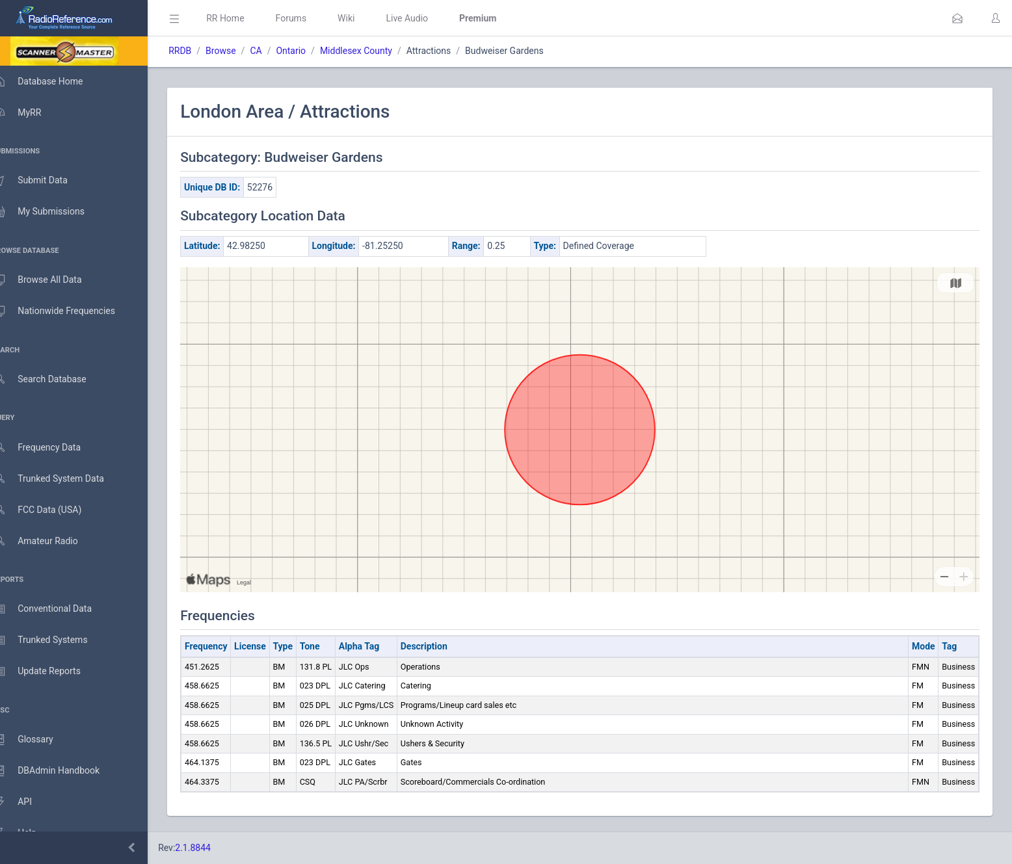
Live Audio (426, 18)
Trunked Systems (53, 640)
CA (274, 51)
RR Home (244, 18)
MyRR (30, 112)
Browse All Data (50, 280)
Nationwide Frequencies (67, 311)
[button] (957, 18)
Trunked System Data (61, 478)
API (25, 802)
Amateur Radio (48, 541)
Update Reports (50, 671)
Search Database (52, 379)
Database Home (50, 81)
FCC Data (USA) (50, 510)
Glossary (36, 740)
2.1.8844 (212, 848)
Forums (309, 18)
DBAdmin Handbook (59, 771)
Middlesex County (375, 51)
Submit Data (43, 181)
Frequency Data (50, 447)
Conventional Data (55, 609)
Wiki (364, 18)
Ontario (310, 51)
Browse (239, 51)
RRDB (198, 51)
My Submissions (51, 212)
